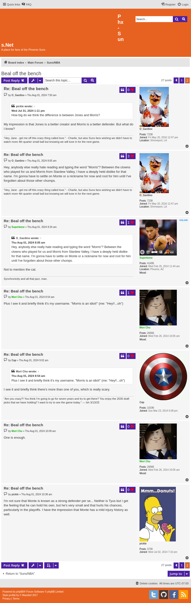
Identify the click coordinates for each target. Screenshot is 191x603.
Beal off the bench (21, 73)
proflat (12, 595)
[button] (176, 80)
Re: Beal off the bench (26, 88)
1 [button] (182, 80)
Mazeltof (27, 595)
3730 (150, 549)
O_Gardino (146, 129)
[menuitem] (26, 4)
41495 (150, 263)
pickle (20, 106)
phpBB (20, 591)
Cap (142, 402)
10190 (150, 407)
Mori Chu (145, 327)
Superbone (146, 257)
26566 (150, 333)
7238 (150, 134)
